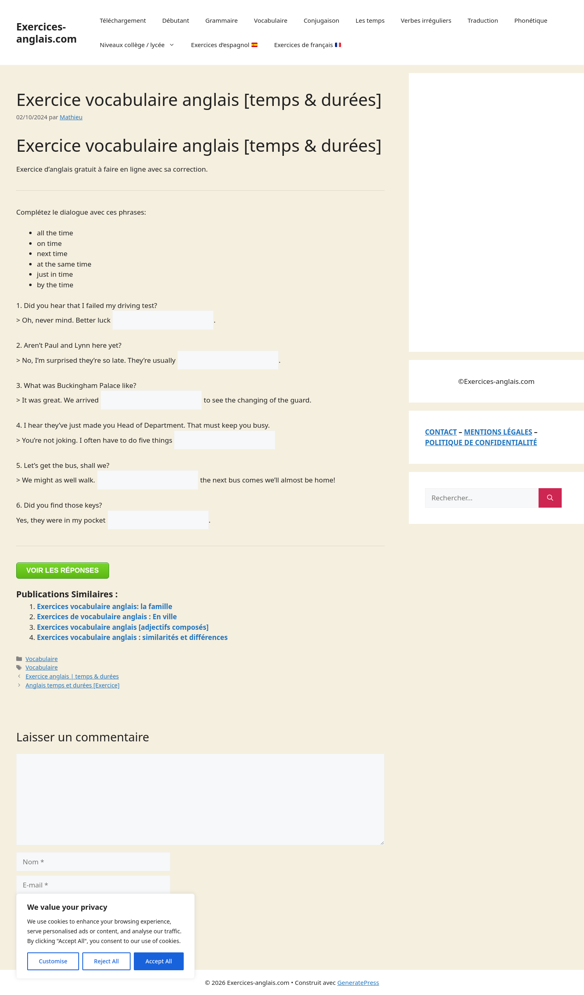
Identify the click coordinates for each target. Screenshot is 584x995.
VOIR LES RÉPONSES (62, 570)
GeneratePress (358, 982)
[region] (105, 936)
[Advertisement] (486, 211)
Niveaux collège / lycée (141, 44)
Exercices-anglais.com (46, 32)
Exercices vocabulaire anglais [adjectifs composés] (122, 627)
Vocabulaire (270, 20)
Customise (53, 961)
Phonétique (530, 20)
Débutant (175, 20)
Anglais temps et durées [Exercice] (73, 685)
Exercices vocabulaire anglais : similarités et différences (132, 637)
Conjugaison (321, 20)
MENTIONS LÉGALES (498, 432)
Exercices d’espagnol (224, 45)
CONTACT (441, 432)
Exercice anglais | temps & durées (72, 676)
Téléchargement (123, 20)
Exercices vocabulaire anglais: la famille (104, 606)
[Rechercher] (550, 498)
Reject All (106, 961)
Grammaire (221, 20)
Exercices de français (307, 45)
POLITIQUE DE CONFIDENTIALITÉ (481, 442)
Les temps (370, 20)
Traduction (483, 20)
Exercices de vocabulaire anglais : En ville (107, 616)
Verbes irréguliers (426, 20)
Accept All (159, 961)
